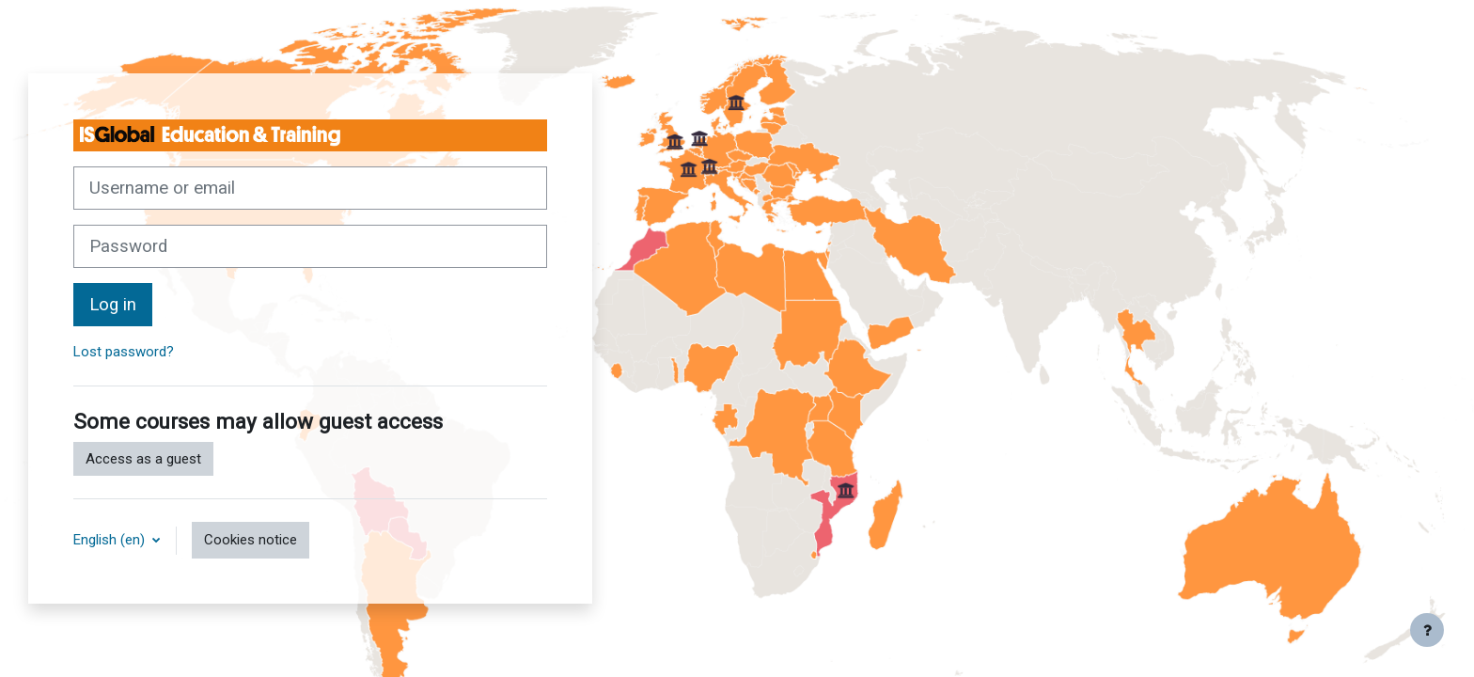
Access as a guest (143, 458)
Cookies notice (250, 539)
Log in (112, 304)
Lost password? (123, 351)
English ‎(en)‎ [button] (111, 539)
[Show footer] (1427, 630)
